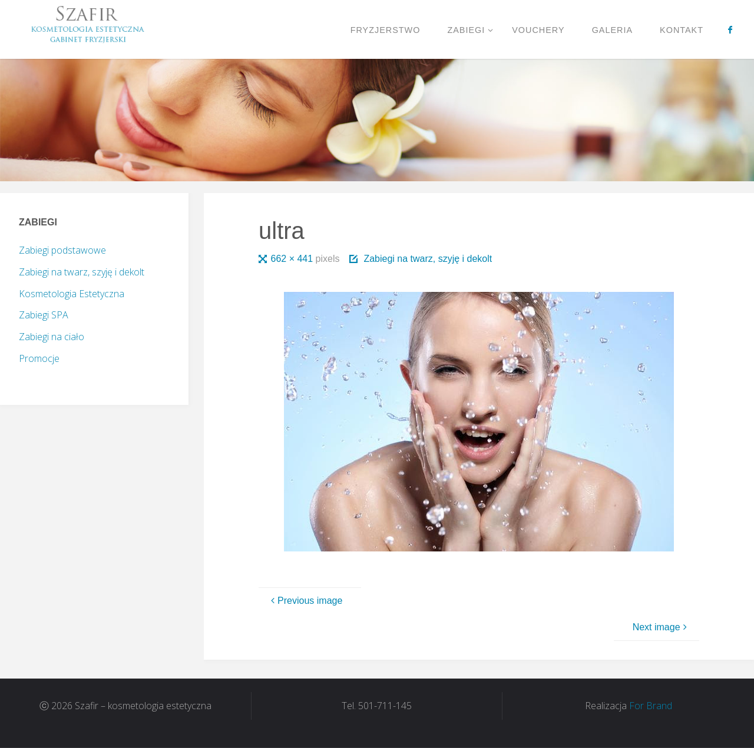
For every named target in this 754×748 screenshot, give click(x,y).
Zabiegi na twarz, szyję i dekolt (427, 259)
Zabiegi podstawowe (62, 250)
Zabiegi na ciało (51, 336)
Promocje (39, 358)
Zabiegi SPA (43, 314)
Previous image (305, 601)
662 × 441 (293, 259)
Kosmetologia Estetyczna (71, 293)
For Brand (650, 705)
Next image (661, 627)
